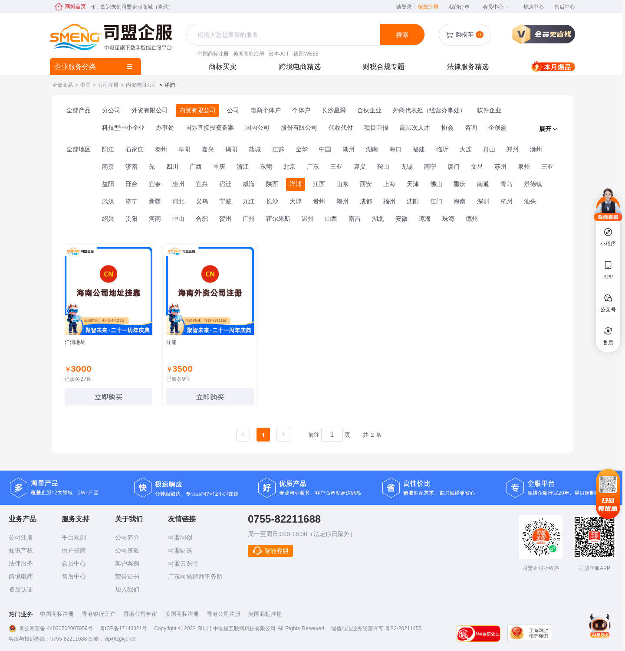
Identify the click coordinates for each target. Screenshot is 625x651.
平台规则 (74, 537)
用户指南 (74, 550)
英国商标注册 (265, 614)
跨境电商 (21, 576)
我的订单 (459, 6)
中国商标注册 (213, 53)
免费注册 (428, 6)
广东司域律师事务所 (195, 576)
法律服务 (21, 563)
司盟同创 (180, 537)
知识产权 (21, 550)
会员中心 (496, 6)
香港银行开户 (98, 614)
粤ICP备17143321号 (123, 628)
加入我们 (127, 589)
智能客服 (270, 551)
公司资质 (127, 550)
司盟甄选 (180, 550)
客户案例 (127, 563)
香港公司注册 (223, 614)
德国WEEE (305, 53)
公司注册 (21, 537)
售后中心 (564, 6)
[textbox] (284, 34)
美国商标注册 (248, 53)
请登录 (405, 6)
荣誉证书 (127, 576)
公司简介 (127, 537)
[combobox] (284, 35)
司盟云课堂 (183, 563)
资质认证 (21, 589)
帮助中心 (533, 6)
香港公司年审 (140, 614)
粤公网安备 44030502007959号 (56, 628)
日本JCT (279, 53)
